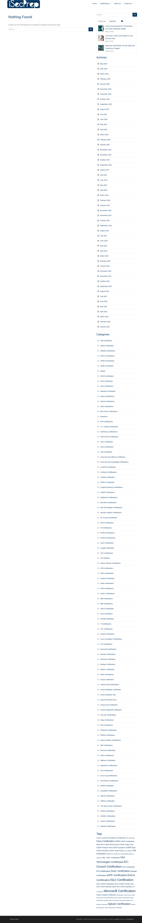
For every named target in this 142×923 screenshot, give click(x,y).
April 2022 (103, 312)
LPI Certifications (106, 644)
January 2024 (105, 205)
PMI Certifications (106, 725)
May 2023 (103, 246)
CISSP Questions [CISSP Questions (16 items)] (119, 847)
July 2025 (103, 114)
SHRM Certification (107, 786)
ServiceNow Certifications (109, 781)
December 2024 (105, 150)
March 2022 (104, 316)
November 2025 (105, 94)
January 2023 (105, 266)
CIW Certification (106, 452)
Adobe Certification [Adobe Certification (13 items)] (102, 838)
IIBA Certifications (106, 604)
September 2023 (106, 225)
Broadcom (104, 416)
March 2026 (104, 74)
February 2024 (105, 200)
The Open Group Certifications (111, 806)
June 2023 (103, 241)
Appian (102, 371)
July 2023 (103, 236)
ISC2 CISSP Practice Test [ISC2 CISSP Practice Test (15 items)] (124, 884)
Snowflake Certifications (108, 791)
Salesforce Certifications (108, 765)
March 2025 (104, 134)
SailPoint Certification (107, 760)
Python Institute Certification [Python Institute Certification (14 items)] (106, 895)
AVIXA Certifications (107, 401)
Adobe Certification (107, 346)
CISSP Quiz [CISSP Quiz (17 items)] (131, 847)
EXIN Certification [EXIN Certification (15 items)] (128, 867)
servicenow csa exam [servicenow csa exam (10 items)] (129, 895)
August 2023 (104, 231)
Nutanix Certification (107, 669)
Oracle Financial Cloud (108, 700)
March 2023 (104, 256)
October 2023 (105, 220)
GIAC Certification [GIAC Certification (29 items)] (120, 871)
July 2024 (103, 175)
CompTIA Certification (108, 467)
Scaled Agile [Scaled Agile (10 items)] (119, 895)
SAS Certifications (106, 770)
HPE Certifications (106, 568)
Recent (113, 21)
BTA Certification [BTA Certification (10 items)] (130, 838)
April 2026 (103, 69)
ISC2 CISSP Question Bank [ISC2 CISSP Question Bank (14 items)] (106, 887)
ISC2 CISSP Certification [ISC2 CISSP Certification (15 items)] (105, 884)
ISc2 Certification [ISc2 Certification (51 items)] (121, 880)
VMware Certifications (108, 826)
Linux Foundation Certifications (111, 639)
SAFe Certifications (107, 755)
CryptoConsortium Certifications (111, 487)
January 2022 (105, 327)
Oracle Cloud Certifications (109, 684)
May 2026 (103, 64)
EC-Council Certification (108, 518)
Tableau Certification (107, 801)
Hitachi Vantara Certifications (110, 563)
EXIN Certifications (107, 523)
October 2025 (105, 99)
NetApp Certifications (107, 664)
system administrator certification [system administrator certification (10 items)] (113, 907)
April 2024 (103, 190)
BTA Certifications (106, 421)
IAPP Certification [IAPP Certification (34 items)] (117, 875)
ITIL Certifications (106, 629)
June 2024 (103, 180)
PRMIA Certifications (107, 735)
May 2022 (103, 306)
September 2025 (106, 104)
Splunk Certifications (107, 796)
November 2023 (105, 215)
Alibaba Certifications (107, 351)
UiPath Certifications (107, 811)
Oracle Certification (107, 679)
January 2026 (105, 84)
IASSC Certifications (107, 593)
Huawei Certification (107, 578)
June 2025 (103, 119)
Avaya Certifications (107, 396)
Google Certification (107, 548)
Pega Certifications (107, 720)
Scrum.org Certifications (108, 776)
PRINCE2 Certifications (108, 730)
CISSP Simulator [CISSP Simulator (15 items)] (102, 851)
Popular (102, 21)
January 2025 (105, 145)
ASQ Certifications (106, 386)
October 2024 (105, 160)
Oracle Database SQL (108, 695)
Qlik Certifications (106, 745)
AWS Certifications (106, 406)
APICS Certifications (107, 356)
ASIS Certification (106, 381)
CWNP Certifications (107, 492)
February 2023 (105, 261)
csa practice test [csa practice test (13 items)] (126, 854)
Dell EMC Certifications (108, 502)
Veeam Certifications (107, 821)
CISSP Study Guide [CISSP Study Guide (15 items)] (116, 851)
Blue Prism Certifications (109, 411)
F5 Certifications (106, 528)
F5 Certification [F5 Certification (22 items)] (103, 871)
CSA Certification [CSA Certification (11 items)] (115, 854)
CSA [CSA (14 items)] (108, 854)
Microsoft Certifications (108, 649)
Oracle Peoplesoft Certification (111, 710)
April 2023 (103, 251)
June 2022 (103, 301)
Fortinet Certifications (107, 538)
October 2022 (105, 281)
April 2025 (103, 129)
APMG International (107, 361)
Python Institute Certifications (110, 740)
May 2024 (103, 185)
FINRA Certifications (107, 533)
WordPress (130, 919)
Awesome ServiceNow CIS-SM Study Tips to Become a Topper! (120, 47)
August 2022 (104, 291)
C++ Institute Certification (109, 427)
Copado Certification (107, 477)
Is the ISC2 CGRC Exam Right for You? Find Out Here (119, 37)
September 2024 (106, 165)
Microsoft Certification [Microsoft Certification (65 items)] (120, 891)
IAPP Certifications (106, 588)
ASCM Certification (107, 376)
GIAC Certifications (107, 543)
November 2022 (105, 276)
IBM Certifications (106, 599)
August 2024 (104, 170)
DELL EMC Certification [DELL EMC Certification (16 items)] (111, 858)
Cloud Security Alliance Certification (112, 457)
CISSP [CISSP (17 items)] (117, 841)
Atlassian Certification (108, 391)
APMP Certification (107, 366)
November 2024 (105, 155)
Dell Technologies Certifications (111, 507)
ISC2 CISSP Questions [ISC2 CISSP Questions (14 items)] (124, 887)
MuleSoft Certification (107, 659)
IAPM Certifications (107, 583)
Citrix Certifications (107, 447)
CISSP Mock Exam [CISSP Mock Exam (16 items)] (111, 844)
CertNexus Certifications (108, 432)
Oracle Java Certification (109, 705)
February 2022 (105, 322)
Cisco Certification (106, 442)
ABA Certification (106, 341)
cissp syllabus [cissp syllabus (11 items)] (128, 850)
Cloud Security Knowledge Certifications (114, 462)
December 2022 (105, 271)
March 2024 (104, 195)
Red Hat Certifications (108, 750)
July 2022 (103, 296)
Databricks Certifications (108, 497)
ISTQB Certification (107, 619)
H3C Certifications (106, 553)
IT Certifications (105, 624)
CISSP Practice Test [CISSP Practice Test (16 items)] (104, 847)
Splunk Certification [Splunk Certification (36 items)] (119, 903)
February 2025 (105, 140)
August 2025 (104, 109)
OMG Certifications (107, 674)
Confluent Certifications (108, 472)
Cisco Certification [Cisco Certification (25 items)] (105, 841)
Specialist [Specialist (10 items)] (104, 904)
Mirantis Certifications (107, 654)
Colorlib (116, 919)
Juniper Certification (107, 634)
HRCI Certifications (107, 573)
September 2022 (106, 286)
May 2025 (103, 124)
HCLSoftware (105, 558)
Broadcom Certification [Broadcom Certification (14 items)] (117, 838)
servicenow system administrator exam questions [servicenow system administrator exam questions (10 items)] (109, 897)
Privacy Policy (14, 919)
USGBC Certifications (108, 816)
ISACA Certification (107, 609)
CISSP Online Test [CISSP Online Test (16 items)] (126, 844)
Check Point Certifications (109, 437)
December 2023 (105, 210)
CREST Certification (107, 482)
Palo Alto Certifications (108, 715)
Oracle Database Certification (110, 690)
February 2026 (105, 79)
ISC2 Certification (106, 614)
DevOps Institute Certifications (111, 512)
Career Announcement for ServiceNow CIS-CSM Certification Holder (118, 27)
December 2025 (105, 89)
